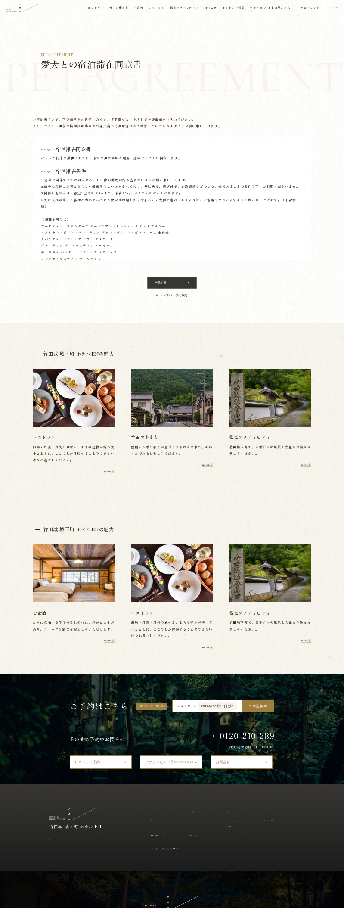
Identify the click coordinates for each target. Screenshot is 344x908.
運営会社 (241, 897)
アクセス (56, 737)
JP (324, 9)
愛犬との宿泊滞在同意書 (192, 747)
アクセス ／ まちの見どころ (263, 9)
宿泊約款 (160, 747)
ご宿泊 (128, 9)
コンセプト (85, 9)
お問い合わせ (160, 733)
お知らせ (201, 9)
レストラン (147, 9)
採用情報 (261, 897)
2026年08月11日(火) (217, 605)
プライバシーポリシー (213, 897)
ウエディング (303, 9)
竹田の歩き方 (108, 9)
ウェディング (198, 733)
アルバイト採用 (285, 897)
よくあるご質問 (225, 9)
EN (334, 9)
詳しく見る (97, 419)
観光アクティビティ (174, 9)
